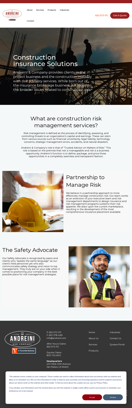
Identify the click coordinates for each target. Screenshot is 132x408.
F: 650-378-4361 (55, 335)
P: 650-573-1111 (54, 332)
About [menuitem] (29, 10)
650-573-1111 (101, 15)
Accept (92, 397)
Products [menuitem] (52, 10)
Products (93, 351)
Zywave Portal (117, 344)
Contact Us (115, 338)
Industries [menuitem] (64, 10)
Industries (115, 332)
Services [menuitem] (40, 10)
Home (92, 332)
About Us (93, 338)
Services (93, 344)
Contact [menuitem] (30, 21)
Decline (113, 397)
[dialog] (66, 387)
